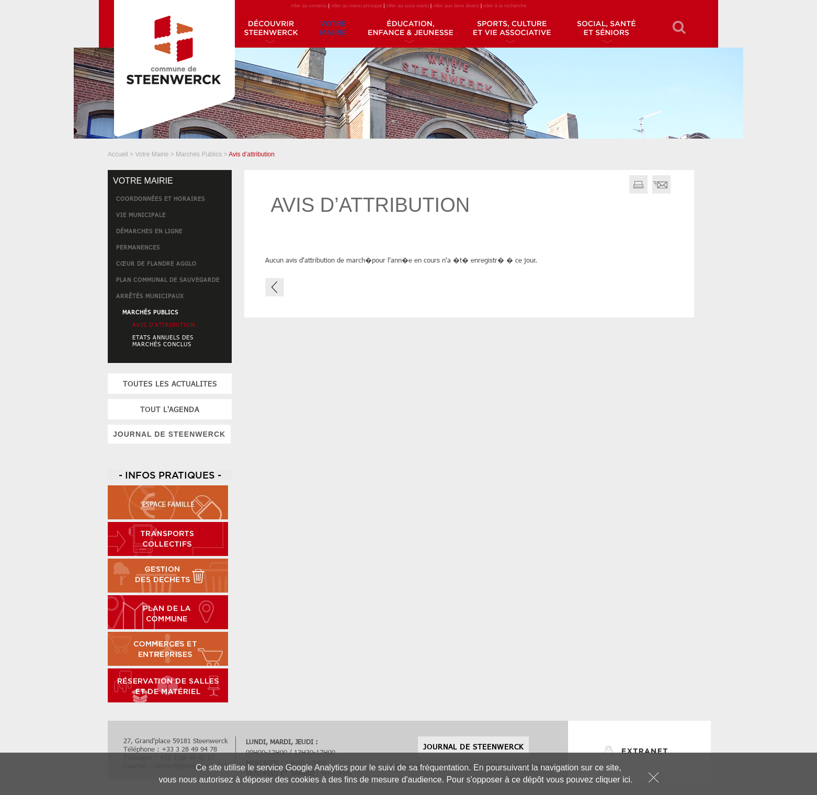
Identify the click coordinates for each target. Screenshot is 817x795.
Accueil (118, 154)
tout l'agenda (169, 409)
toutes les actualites (170, 384)
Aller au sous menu (407, 5)
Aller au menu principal (356, 5)
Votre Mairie (151, 154)
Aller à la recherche (505, 5)
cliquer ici (612, 779)
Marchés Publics (199, 154)
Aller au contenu (308, 5)
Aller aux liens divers (456, 5)
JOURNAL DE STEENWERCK (169, 434)
